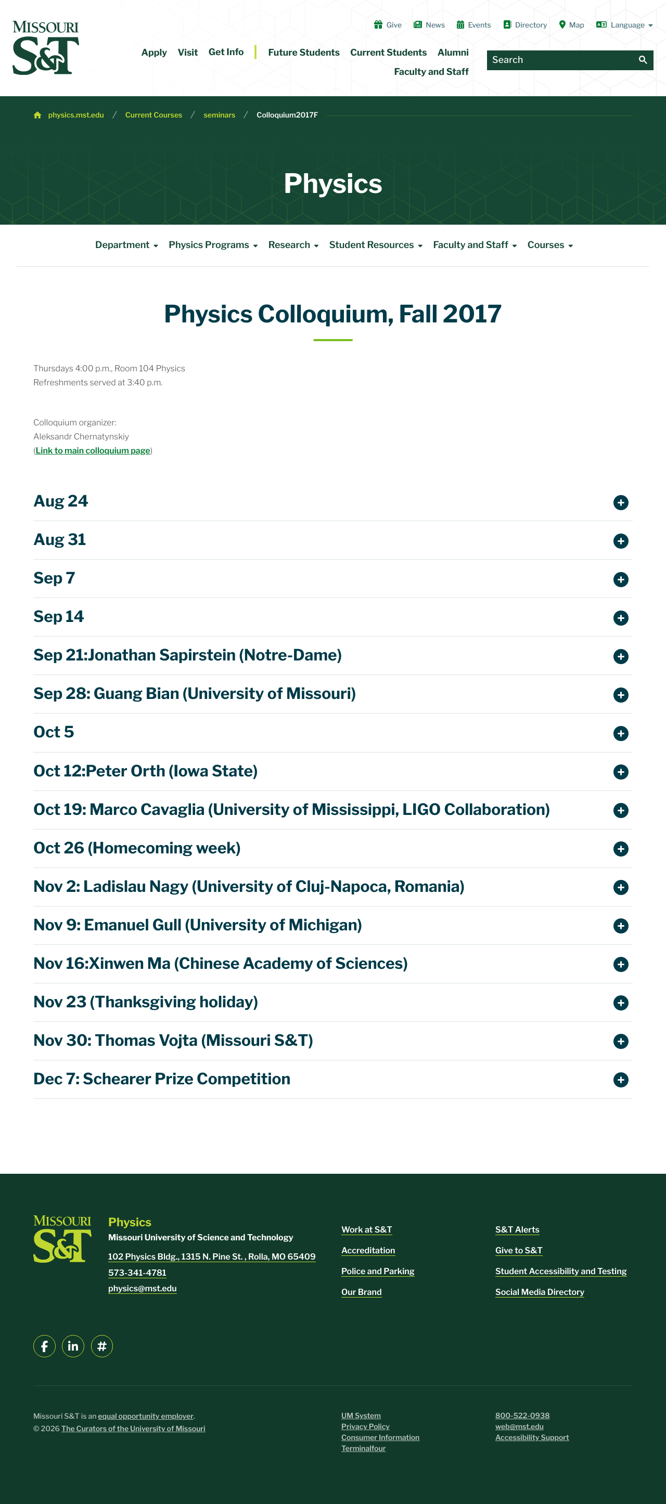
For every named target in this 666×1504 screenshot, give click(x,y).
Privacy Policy (365, 1426)
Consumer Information (380, 1437)
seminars (219, 115)
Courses (552, 245)
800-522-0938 (522, 1415)
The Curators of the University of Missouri (133, 1428)
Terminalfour (363, 1448)
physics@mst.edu (142, 1288)
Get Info (226, 52)
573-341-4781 (137, 1273)
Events (474, 25)
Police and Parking (378, 1271)
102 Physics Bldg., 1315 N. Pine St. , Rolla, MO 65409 (212, 1257)
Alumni (453, 52)
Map (571, 25)
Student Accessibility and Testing (561, 1271)
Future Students (304, 52)
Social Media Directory (539, 1292)
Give (388, 25)
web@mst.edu (519, 1426)
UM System (361, 1415)
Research (295, 245)
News (429, 25)
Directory (525, 25)
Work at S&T (366, 1230)
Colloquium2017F (287, 115)
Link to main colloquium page (92, 451)
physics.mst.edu (76, 115)
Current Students (388, 52)
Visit (187, 52)
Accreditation (368, 1250)
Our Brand (361, 1292)
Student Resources (378, 245)
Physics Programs (215, 245)
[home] (45, 48)
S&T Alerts (517, 1230)
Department (128, 245)
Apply (155, 52)
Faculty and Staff (431, 72)
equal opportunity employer (146, 1416)
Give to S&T (519, 1250)
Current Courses (154, 115)
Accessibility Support (532, 1437)
